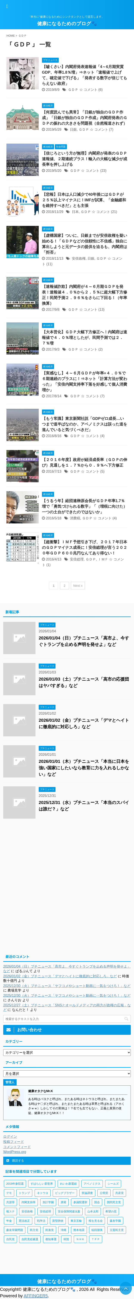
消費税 (75, 518)
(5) (102, 471)
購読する (15, 1160)
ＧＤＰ (73, 90)
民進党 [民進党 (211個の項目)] (49, 1230)
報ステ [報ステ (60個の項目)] (10, 1211)
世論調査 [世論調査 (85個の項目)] (87, 1193)
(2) (100, 349)
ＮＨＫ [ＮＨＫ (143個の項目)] (80, 1239)
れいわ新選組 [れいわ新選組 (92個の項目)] (68, 1183)
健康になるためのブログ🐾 (67, 23)
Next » (77, 585)
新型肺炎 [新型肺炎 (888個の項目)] (57, 1220)
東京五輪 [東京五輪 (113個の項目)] (76, 1220)
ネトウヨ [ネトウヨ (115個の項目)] (42, 1193)
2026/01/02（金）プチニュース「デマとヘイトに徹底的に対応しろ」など (60, 976)
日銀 (73, 129)
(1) (48, 565)
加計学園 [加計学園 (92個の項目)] (48, 1202)
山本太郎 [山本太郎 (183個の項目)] (93, 1211)
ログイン (10, 1136)
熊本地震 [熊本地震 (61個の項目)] (79, 1230)
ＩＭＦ (103, 559)
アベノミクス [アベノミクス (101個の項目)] (92, 1183)
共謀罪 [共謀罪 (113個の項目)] (10, 1202)
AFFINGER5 (36, 1295)
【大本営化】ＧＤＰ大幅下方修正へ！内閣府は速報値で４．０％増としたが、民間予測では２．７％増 (84, 337)
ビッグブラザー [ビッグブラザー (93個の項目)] (65, 1193)
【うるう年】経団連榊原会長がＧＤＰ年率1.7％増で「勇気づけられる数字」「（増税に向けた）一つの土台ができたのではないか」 (84, 506)
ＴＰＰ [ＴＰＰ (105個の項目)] (95, 1239)
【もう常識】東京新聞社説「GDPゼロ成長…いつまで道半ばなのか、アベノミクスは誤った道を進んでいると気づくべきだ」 (84, 424)
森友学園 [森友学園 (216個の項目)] (115, 1220)
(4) (102, 436)
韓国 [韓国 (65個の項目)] (66, 1239)
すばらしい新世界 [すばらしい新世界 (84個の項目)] (42, 1183)
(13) (101, 309)
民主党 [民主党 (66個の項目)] (34, 1230)
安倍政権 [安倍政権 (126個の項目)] (27, 1211)
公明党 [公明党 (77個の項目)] (104, 1193)
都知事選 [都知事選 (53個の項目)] (51, 1239)
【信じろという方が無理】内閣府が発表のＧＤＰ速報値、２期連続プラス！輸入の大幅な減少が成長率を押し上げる (84, 159)
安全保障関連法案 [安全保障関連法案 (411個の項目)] (69, 1211)
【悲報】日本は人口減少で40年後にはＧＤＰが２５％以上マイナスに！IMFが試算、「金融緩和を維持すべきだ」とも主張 (84, 200)
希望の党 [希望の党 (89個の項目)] (111, 1211)
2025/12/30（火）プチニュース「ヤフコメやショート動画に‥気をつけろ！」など (67, 986)
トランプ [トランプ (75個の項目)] (24, 1193)
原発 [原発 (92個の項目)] (63, 1202)
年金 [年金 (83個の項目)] (9, 1220)
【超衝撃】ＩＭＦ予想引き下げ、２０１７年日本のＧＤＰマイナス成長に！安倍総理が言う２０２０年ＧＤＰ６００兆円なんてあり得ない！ (84, 547)
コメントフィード (17, 1147)
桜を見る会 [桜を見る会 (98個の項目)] (96, 1220)
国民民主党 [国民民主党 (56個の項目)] (114, 1202)
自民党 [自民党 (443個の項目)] (10, 1239)
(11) (49, 264)
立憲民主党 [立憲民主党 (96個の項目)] (117, 1230)
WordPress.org (14, 1152)
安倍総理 (77, 559)
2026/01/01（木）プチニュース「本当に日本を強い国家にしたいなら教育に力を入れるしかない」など (84, 768)
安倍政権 (79, 258)
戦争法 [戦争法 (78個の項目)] (41, 1220)
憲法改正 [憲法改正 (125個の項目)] (24, 1220)
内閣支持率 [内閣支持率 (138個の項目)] (28, 1202)
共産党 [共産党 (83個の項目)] (119, 1193)
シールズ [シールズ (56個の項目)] (113, 1183)
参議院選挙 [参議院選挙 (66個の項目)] (80, 1202)
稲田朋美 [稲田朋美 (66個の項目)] (97, 1230)
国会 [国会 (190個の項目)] (97, 1202)
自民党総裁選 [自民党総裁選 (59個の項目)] (30, 1239)
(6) (100, 90)
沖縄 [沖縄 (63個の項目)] (63, 1230)
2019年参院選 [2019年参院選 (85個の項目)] (15, 1183)
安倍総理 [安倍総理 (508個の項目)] (45, 1211)
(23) (103, 170)
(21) (114, 212)
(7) (111, 129)
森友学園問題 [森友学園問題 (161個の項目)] (14, 1230)
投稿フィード (13, 1142)
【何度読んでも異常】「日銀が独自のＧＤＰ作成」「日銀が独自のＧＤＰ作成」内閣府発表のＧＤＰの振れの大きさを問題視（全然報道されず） (84, 118)
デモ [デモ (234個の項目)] (9, 1193)
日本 (75, 212)
